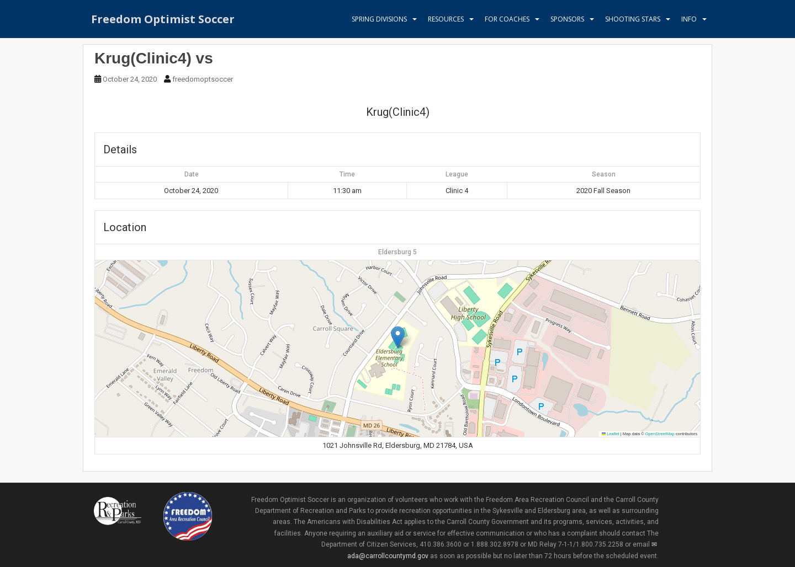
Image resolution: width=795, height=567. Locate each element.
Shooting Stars (632, 19)
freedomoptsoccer (202, 79)
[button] (398, 337)
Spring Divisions (379, 19)
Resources (446, 19)
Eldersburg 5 (397, 252)
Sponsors (567, 19)
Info (689, 19)
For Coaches (507, 19)
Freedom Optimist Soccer (163, 19)
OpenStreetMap (660, 433)
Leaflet (610, 433)
